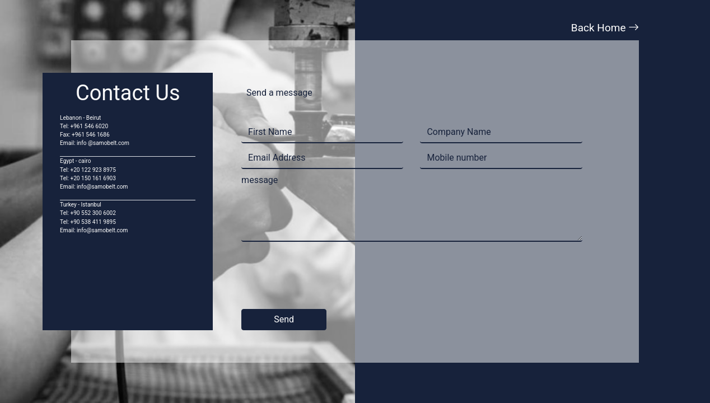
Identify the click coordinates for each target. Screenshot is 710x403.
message (259, 180)
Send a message (279, 92)
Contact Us (128, 93)
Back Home (605, 27)
